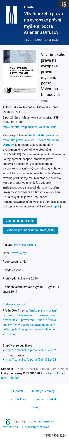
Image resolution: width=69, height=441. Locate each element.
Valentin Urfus (47, 315)
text (3, 378)
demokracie (10, 320)
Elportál (29, 7)
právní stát (28, 320)
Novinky (34, 407)
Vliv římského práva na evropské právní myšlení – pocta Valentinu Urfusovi (31, 140)
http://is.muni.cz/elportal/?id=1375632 (31, 350)
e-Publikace (51, 39)
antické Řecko (47, 320)
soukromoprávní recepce (37, 325)
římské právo (37, 310)
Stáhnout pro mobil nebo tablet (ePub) (30, 230)
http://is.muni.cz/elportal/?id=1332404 (31, 359)
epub (57, 206)
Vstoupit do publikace (20, 220)
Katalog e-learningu (43, 391)
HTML (57, 373)
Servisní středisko (46, 399)
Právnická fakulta (25, 245)
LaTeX (45, 373)
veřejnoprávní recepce (17, 329)
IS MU (28, 39)
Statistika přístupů (14, 304)
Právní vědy (18, 253)
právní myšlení (25, 315)
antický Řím (10, 325)
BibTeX (15, 378)
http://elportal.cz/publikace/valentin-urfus (29, 127)
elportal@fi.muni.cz (37, 427)
